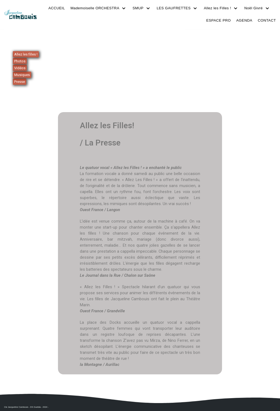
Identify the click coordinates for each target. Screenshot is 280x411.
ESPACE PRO (219, 20)
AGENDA (245, 20)
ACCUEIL (59, 8)
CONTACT (267, 20)
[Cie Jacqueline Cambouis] (20, 14)
